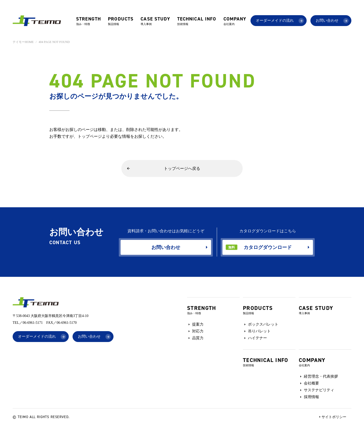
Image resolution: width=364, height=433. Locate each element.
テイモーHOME (23, 42)
